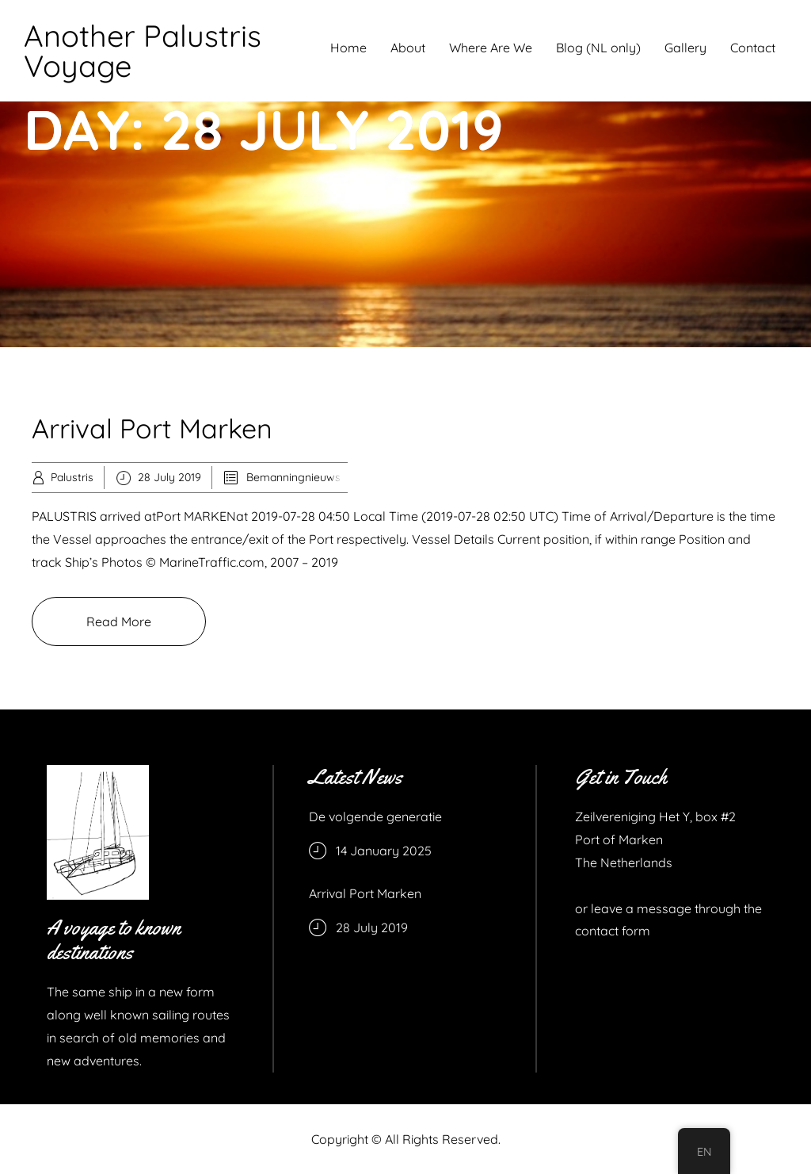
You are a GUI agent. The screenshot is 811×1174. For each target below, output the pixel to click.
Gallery (685, 47)
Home (348, 47)
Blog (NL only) (598, 47)
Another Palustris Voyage (142, 51)
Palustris (72, 477)
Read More (118, 621)
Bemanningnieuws (293, 477)
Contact (752, 47)
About (407, 47)
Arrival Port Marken (152, 428)
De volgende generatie (375, 816)
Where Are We (490, 47)
